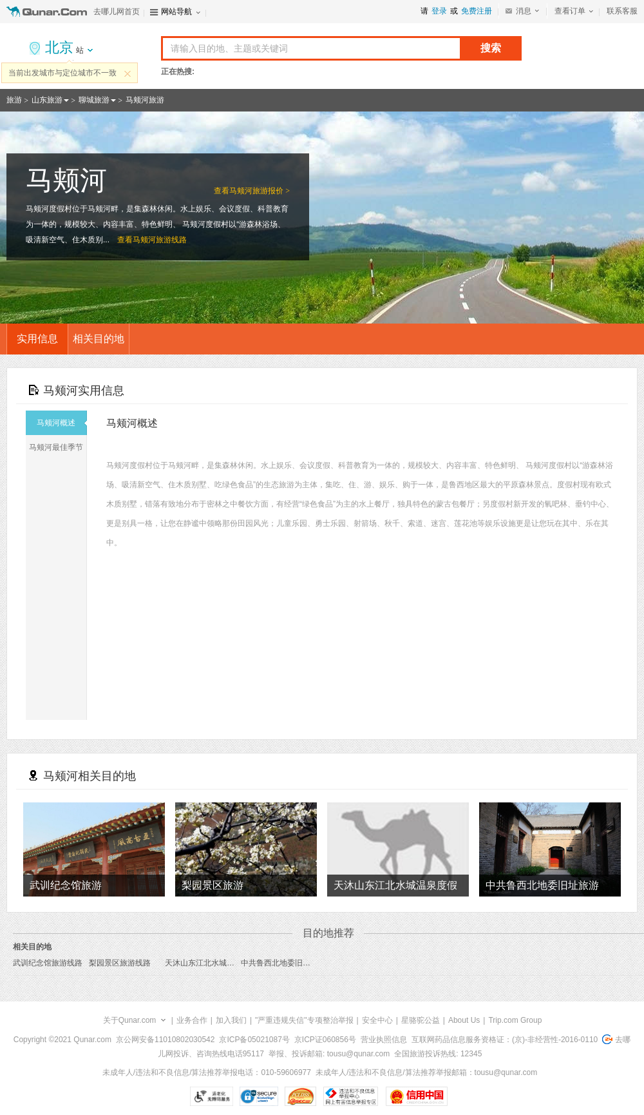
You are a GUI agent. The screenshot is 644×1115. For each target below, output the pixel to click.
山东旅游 (47, 99)
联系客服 (622, 10)
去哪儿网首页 (116, 11)
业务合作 (191, 1020)
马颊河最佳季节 (57, 447)
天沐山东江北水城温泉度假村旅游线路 (230, 962)
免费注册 (476, 10)
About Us (464, 1020)
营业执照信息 (384, 1039)
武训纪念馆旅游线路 (47, 962)
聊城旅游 (94, 99)
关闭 (127, 73)
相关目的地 (98, 338)
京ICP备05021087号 (254, 1039)
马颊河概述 (62, 422)
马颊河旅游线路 (160, 239)
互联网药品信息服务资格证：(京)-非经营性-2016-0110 (505, 1039)
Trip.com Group (515, 1020)
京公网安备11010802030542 (165, 1039)
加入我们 (231, 1020)
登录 (439, 10)
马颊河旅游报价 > (259, 190)
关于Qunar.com (129, 1020)
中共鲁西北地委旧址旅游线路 (291, 962)
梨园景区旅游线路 (120, 962)
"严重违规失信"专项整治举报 (304, 1020)
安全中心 (377, 1020)
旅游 (14, 99)
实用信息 (37, 338)
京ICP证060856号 (325, 1039)
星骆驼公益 (420, 1020)
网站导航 (176, 11)
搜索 (490, 48)
